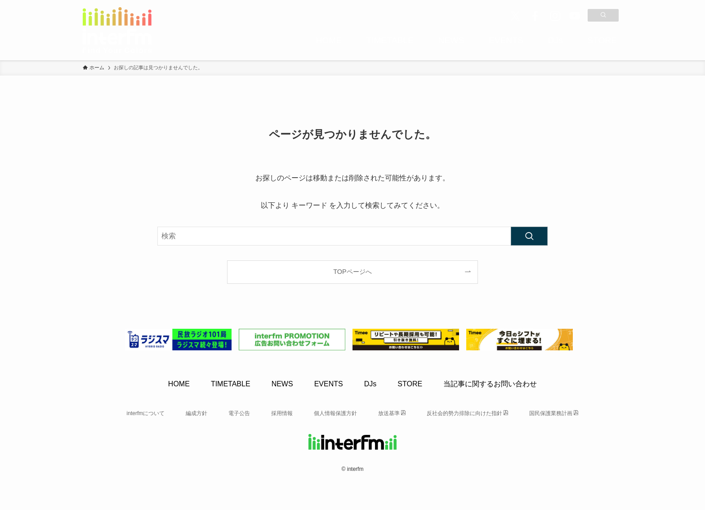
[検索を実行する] (529, 236)
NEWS (282, 384)
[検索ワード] (352, 236)
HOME (179, 384)
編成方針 (196, 413)
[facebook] (535, 16)
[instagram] (555, 16)
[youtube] (575, 16)
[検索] (603, 15)
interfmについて (146, 413)
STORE (409, 384)
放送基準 (389, 413)
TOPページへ (352, 271)
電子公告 (239, 413)
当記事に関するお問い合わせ (490, 384)
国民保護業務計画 (550, 413)
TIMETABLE (230, 384)
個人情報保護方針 (335, 413)
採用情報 (282, 413)
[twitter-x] (515, 16)
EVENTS (328, 384)
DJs (370, 384)
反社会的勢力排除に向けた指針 (464, 413)
